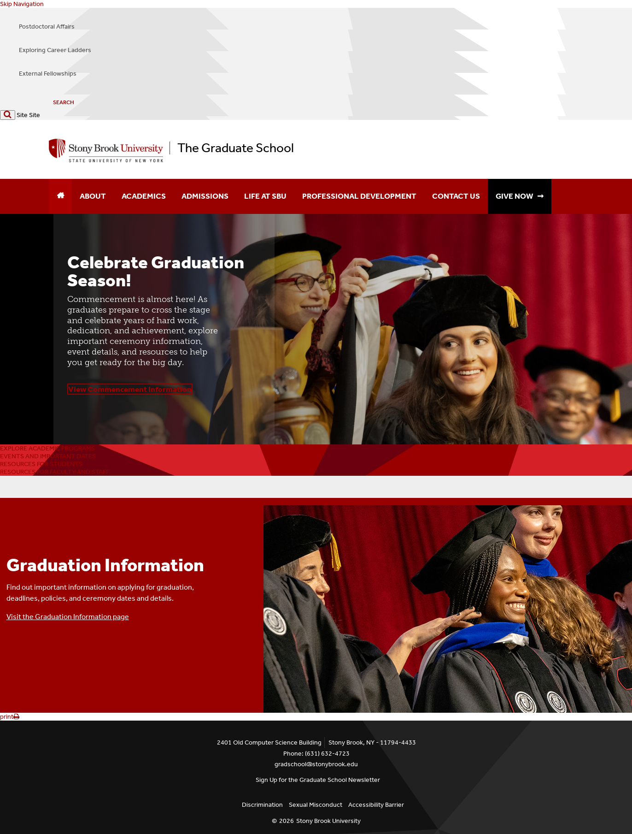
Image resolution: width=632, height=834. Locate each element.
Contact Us (456, 196)
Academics (144, 196)
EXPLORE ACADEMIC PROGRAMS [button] (47, 448)
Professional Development (359, 196)
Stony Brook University (328, 821)
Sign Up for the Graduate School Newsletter (318, 780)
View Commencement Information (130, 389)
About (93, 196)
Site (22, 115)
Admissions (204, 196)
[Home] (60, 196)
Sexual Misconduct (315, 805)
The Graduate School (235, 148)
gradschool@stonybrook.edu (316, 764)
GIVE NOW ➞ (520, 196)
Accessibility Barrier (376, 805)
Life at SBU (265, 196)
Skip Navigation (22, 4)
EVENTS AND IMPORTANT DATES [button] (48, 456)
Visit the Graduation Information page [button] (67, 616)
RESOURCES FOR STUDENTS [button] (41, 464)
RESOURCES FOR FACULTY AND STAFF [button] (54, 472)
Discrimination (262, 805)
